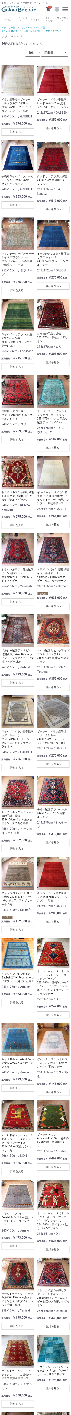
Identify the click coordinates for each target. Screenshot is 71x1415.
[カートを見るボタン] (48, 9)
